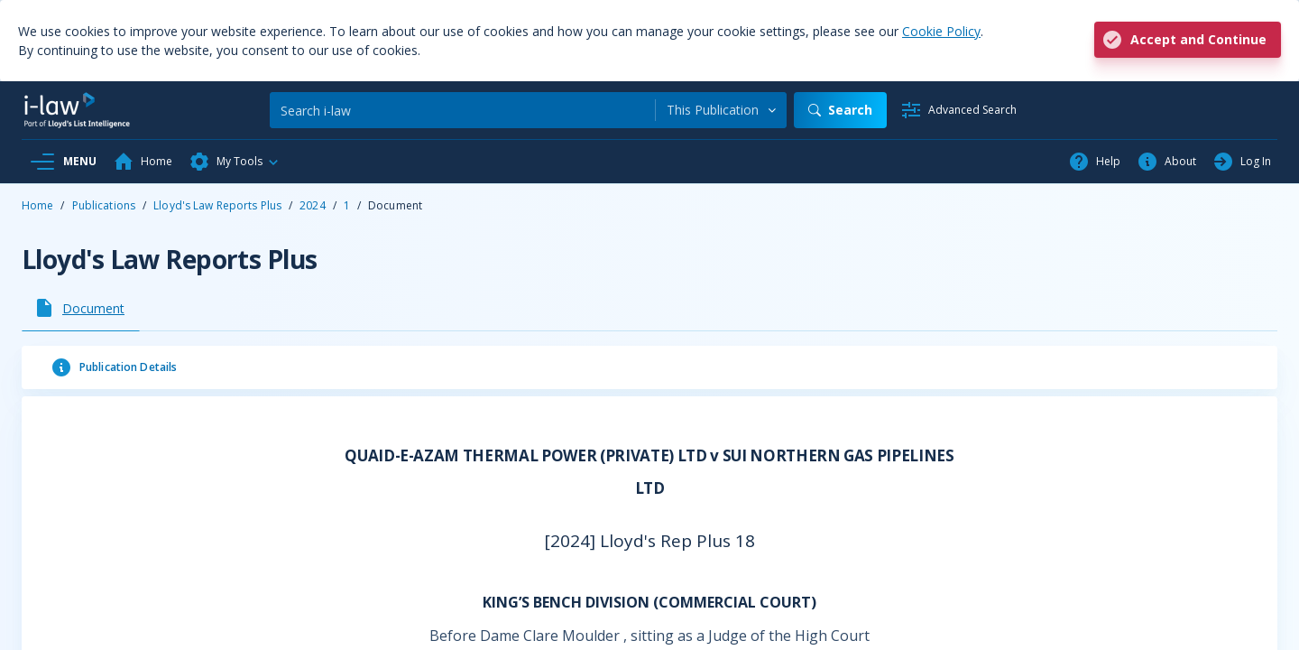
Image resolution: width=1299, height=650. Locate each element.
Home (37, 205)
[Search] (462, 110)
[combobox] (721, 110)
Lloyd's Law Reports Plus (217, 205)
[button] (234, 162)
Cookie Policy (941, 31)
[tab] (81, 307)
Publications (103, 205)
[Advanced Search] (958, 110)
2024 (312, 205)
